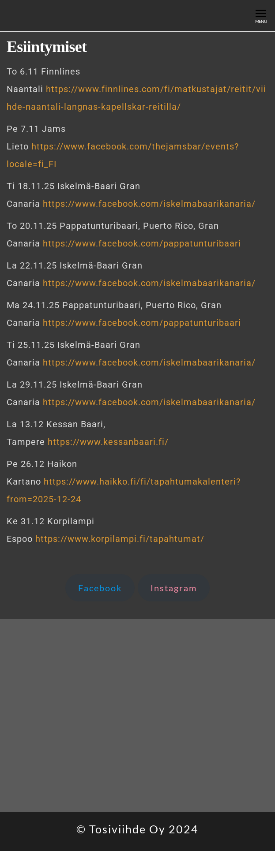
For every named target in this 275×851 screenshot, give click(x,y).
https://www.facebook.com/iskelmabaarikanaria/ (149, 203)
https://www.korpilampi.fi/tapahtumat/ (119, 539)
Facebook (100, 587)
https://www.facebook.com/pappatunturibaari (142, 243)
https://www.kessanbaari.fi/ (108, 442)
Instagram (174, 587)
